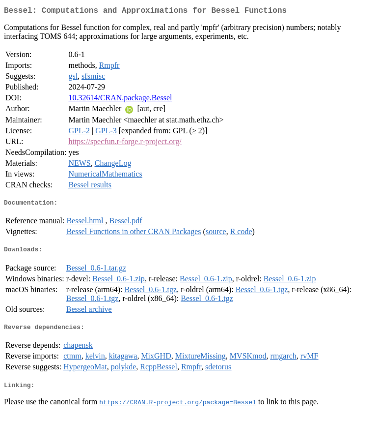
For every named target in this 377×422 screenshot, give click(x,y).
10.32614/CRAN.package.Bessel (120, 99)
